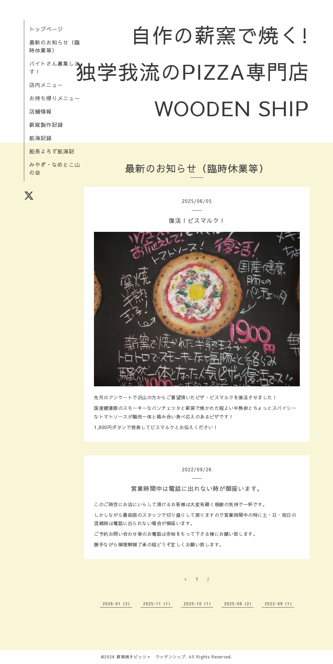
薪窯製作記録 (46, 124)
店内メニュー (46, 84)
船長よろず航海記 (51, 151)
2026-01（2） (117, 603)
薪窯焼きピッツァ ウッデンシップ (151, 656)
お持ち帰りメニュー (54, 98)
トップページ (46, 29)
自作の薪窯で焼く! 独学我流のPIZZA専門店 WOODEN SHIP (203, 71)
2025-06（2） (239, 603)
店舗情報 (40, 111)
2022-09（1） (279, 603)
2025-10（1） (198, 603)
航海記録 (40, 138)
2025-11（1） (158, 603)
